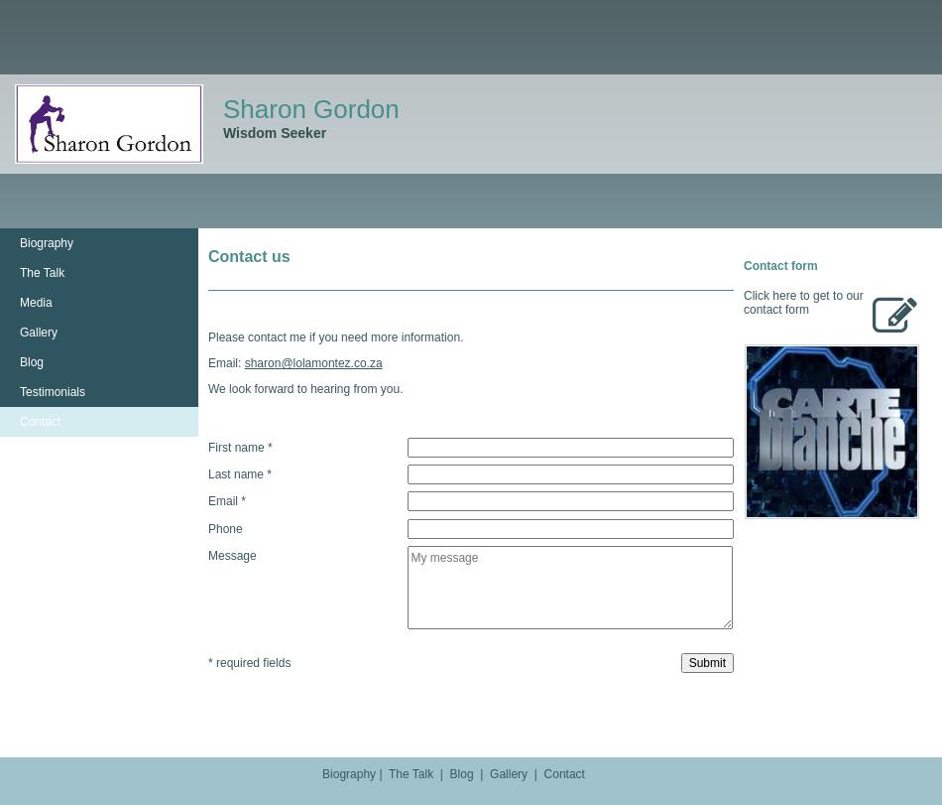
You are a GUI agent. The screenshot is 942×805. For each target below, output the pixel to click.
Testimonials (52, 392)
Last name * (240, 474)
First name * (240, 448)
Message (232, 556)
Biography (46, 243)
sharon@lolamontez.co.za (314, 363)
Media (36, 303)
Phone (225, 528)
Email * (227, 501)
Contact (40, 422)
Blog (32, 362)
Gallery (39, 332)
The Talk (42, 273)
